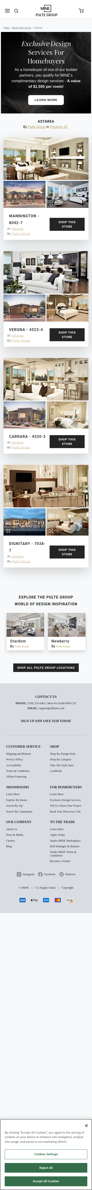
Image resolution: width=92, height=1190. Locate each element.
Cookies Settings (46, 1154)
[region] (46, 1154)
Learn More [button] (45, 100)
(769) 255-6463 (36, 717)
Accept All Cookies (46, 1181)
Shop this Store (67, 224)
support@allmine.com (52, 721)
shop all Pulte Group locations (46, 681)
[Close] (86, 1125)
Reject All (46, 1168)
